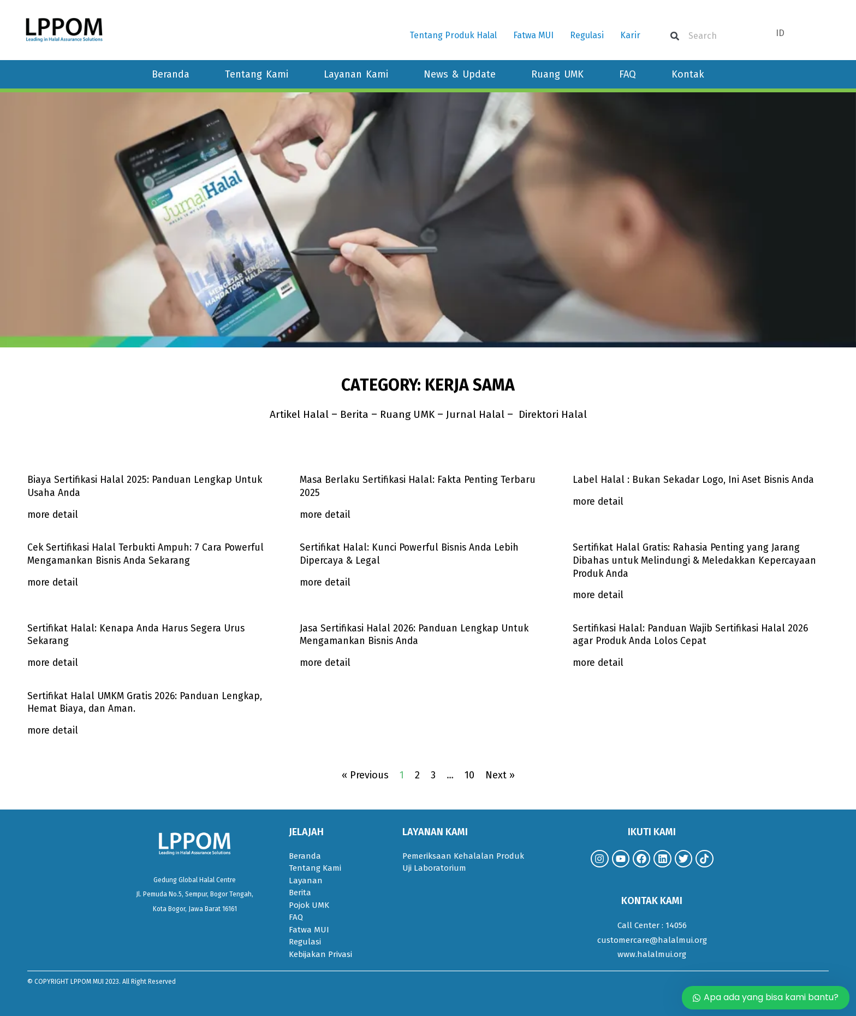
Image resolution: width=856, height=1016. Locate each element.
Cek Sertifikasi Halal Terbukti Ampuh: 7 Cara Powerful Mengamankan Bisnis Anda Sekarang (148, 553)
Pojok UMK (309, 905)
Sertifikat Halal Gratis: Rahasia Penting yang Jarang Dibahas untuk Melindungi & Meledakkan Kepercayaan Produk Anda (696, 560)
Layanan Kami (356, 74)
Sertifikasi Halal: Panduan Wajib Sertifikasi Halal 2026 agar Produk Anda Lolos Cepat (693, 634)
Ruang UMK (557, 74)
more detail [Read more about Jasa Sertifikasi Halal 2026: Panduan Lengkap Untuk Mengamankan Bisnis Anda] (326, 663)
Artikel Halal (294, 414)
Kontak (687, 74)
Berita (351, 414)
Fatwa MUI (533, 35)
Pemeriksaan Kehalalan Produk (463, 856)
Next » (500, 775)
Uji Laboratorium (434, 868)
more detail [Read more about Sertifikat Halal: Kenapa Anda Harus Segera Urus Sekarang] (53, 663)
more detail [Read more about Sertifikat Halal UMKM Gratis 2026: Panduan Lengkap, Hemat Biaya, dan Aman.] (53, 730)
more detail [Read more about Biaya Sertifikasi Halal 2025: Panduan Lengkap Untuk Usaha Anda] (53, 515)
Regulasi (587, 35)
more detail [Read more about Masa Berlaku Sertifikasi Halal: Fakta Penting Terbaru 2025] (326, 515)
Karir (630, 35)
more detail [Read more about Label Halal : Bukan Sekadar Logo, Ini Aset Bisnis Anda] (599, 501)
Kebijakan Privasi (320, 954)
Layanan (306, 880)
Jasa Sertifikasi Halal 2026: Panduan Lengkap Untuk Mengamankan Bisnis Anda (417, 634)
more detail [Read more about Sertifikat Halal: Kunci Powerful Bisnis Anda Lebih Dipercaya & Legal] (326, 582)
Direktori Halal (556, 414)
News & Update (460, 74)
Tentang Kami (256, 74)
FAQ (627, 74)
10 (469, 775)
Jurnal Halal (478, 414)
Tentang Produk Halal (453, 35)
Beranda (170, 74)
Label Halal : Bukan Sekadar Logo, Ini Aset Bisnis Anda (697, 480)
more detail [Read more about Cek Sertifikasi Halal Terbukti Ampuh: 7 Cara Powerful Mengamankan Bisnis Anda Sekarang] (53, 582)
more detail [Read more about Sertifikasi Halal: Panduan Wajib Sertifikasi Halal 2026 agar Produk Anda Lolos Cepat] (599, 663)
